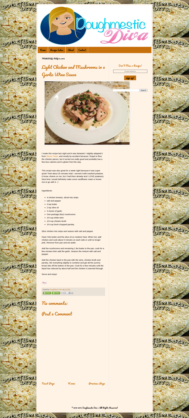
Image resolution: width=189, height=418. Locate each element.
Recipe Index (56, 50)
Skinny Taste (52, 156)
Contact (82, 50)
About (71, 50)
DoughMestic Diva (56, 289)
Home (43, 50)
